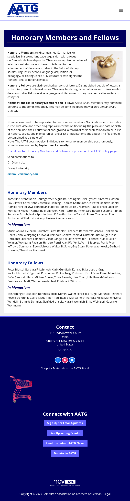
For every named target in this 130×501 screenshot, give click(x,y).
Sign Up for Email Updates (65, 423)
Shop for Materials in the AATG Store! (65, 368)
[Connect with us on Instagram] (65, 360)
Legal (107, 494)
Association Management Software (65, 483)
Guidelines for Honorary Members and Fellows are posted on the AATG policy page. (62, 151)
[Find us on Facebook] (58, 360)
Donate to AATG (65, 453)
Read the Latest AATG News (65, 443)
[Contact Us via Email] (72, 360)
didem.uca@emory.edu (22, 174)
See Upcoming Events (65, 433)
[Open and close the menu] (85, 10)
